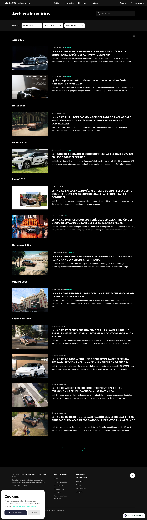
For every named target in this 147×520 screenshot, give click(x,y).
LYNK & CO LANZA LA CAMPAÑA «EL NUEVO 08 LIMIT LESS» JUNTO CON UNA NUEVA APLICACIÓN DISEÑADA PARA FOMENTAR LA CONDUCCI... (92, 194)
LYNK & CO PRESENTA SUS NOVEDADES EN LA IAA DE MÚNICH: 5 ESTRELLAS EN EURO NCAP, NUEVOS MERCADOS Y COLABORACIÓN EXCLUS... (92, 333)
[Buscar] (98, 13)
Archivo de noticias (60, 482)
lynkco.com (138, 3)
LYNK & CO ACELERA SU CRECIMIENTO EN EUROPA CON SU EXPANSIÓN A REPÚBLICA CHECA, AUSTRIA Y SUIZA (87, 389)
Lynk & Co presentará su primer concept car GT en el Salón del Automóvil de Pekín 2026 (89, 82)
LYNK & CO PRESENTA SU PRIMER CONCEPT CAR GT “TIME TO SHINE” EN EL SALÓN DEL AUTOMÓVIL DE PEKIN (89, 53)
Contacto (94, 3)
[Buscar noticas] (115, 13)
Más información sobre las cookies (24, 507)
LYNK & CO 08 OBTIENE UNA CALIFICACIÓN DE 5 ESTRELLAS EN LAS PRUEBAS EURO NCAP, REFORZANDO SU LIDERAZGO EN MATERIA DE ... (93, 420)
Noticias (56, 3)
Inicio (56, 479)
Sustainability (81, 488)
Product (68, 47)
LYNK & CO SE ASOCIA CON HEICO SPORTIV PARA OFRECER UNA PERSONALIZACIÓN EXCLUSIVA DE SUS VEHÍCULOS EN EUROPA (90, 360)
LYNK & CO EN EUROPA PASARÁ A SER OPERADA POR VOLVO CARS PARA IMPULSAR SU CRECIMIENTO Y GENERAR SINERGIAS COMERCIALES (91, 120)
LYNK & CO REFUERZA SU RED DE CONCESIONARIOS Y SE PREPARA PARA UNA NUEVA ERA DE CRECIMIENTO (92, 258)
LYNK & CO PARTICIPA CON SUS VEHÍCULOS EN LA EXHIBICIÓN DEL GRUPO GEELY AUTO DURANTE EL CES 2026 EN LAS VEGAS (92, 221)
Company (68, 216)
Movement (79, 481)
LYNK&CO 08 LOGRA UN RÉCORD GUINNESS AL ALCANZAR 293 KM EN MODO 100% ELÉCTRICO (92, 155)
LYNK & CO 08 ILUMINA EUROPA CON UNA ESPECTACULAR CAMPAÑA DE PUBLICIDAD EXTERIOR (93, 295)
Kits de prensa (82, 3)
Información (69, 3)
